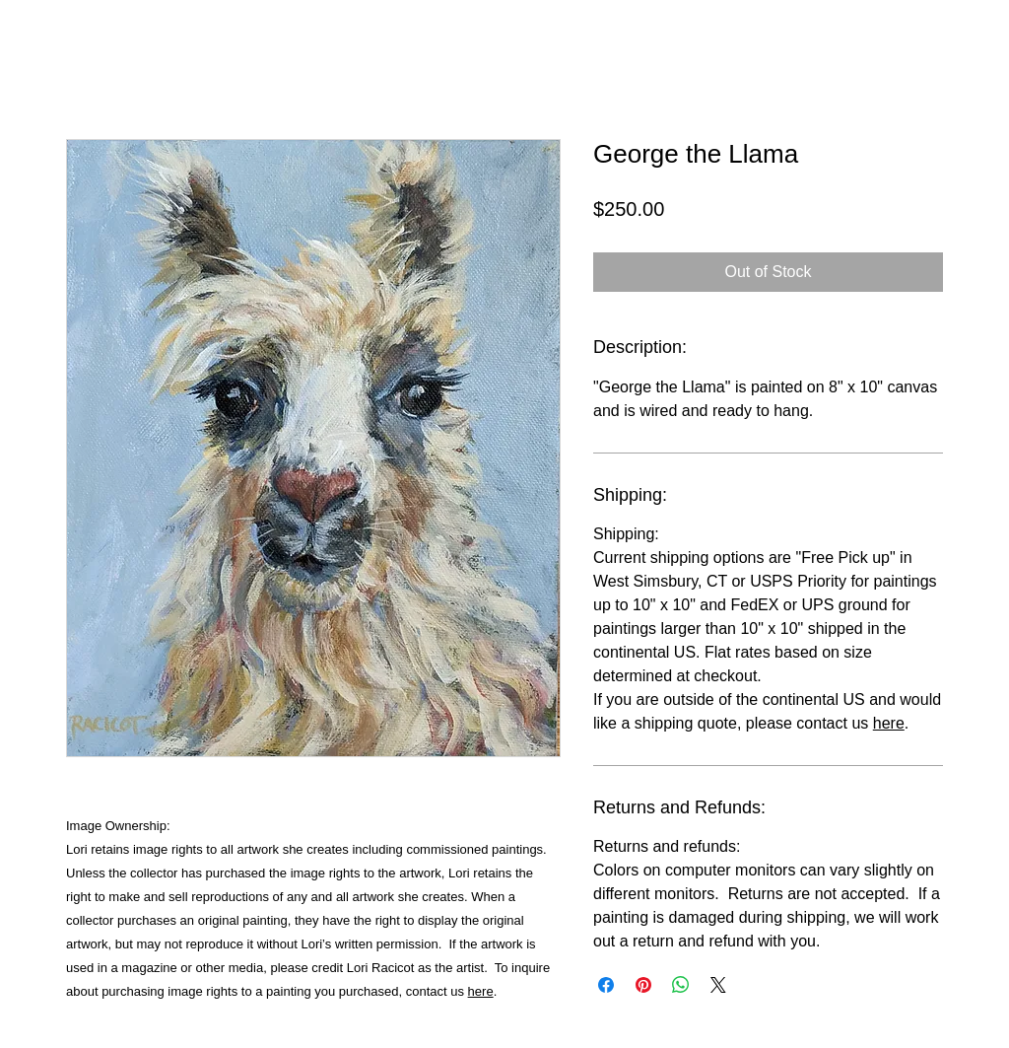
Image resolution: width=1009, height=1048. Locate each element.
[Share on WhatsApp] (681, 985)
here (481, 991)
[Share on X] (718, 985)
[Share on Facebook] (606, 985)
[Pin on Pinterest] (643, 985)
